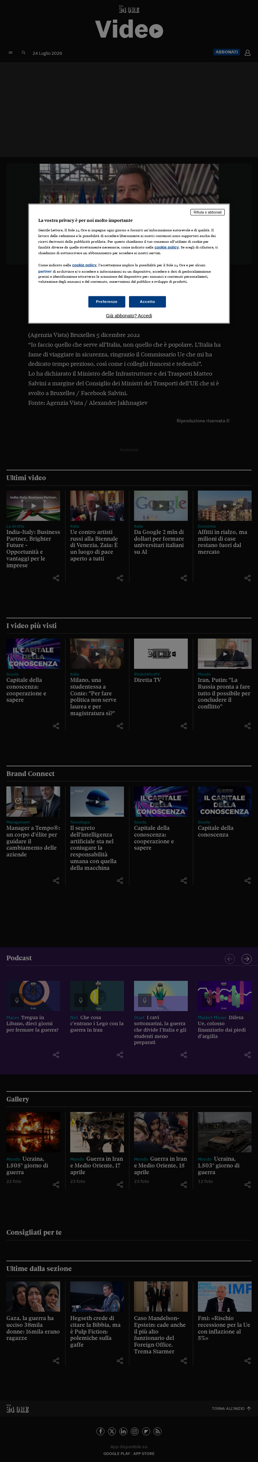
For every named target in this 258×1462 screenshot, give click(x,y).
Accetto (147, 302)
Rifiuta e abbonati (208, 212)
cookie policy (167, 247)
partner (45, 271)
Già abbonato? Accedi (129, 315)
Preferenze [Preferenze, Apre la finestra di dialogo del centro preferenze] (107, 302)
